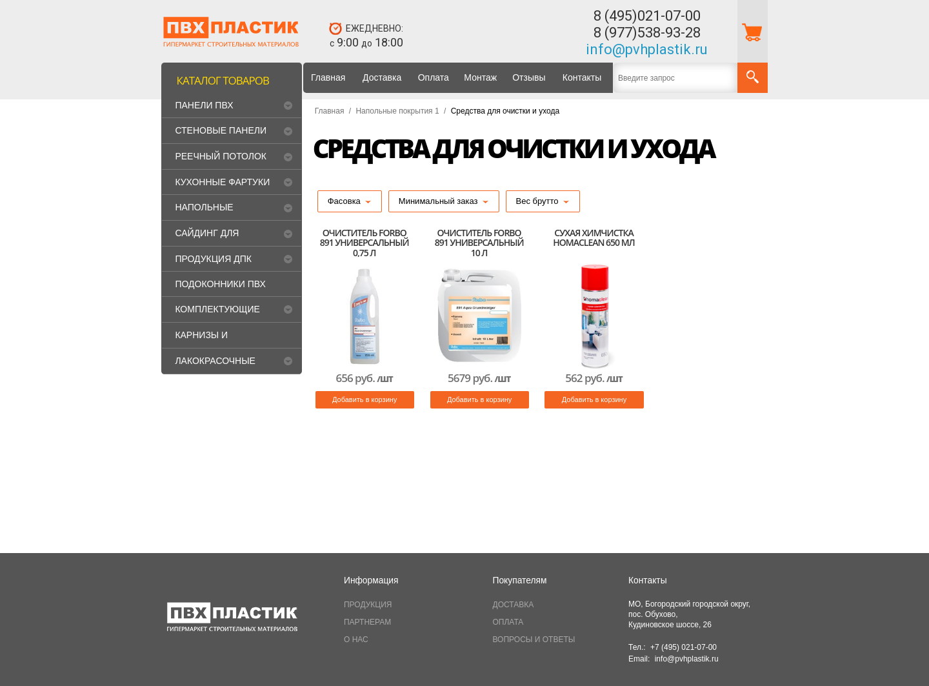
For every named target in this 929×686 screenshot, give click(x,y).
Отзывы (528, 77)
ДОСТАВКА (513, 604)
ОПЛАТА (508, 622)
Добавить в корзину (364, 399)
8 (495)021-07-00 (647, 16)
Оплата (433, 77)
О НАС (356, 639)
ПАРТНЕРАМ (367, 622)
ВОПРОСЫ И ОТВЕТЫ (534, 639)
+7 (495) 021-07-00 (683, 647)
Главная (328, 77)
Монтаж (480, 77)
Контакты (582, 77)
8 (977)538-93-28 (647, 33)
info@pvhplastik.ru (647, 49)
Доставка (382, 77)
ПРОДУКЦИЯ (368, 604)
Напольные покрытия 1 (397, 111)
